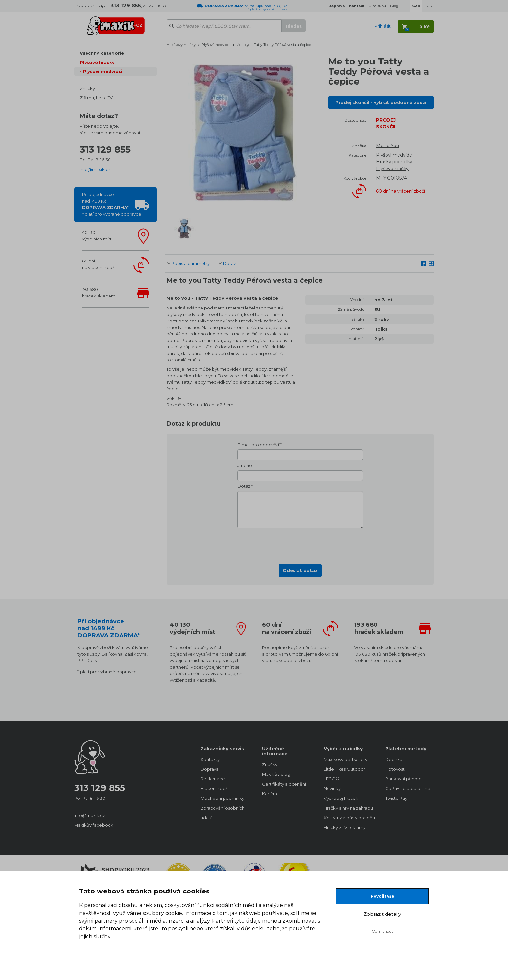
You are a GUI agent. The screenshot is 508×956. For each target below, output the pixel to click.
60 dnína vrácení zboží (99, 264)
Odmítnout (382, 931)
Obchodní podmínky (222, 798)
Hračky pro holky (394, 162)
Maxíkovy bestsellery (345, 759)
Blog (394, 6)
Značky (87, 88)
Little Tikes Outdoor (344, 769)
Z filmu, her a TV (96, 97)
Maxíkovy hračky (181, 44)
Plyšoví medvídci (102, 71)
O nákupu (377, 6)
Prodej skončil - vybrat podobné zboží (380, 102)
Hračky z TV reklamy (344, 827)
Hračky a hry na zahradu (348, 807)
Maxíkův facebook (93, 825)
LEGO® (331, 778)
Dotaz (229, 263)
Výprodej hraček (341, 798)
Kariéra (269, 793)
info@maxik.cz (95, 169)
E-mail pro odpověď (258, 444)
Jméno (244, 465)
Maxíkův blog (276, 774)
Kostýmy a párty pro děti (348, 817)
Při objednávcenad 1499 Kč (111, 204)
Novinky (332, 788)
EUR (428, 6)
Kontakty (210, 759)
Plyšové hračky (97, 62)
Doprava (210, 769)
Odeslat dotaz (300, 570)
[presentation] (300, 544)
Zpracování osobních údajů (223, 812)
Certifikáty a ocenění (284, 784)
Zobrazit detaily (382, 914)
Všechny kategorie (102, 53)
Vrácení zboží (215, 788)
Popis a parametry (190, 263)
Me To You (387, 145)
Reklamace (213, 778)
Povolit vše (382, 896)
